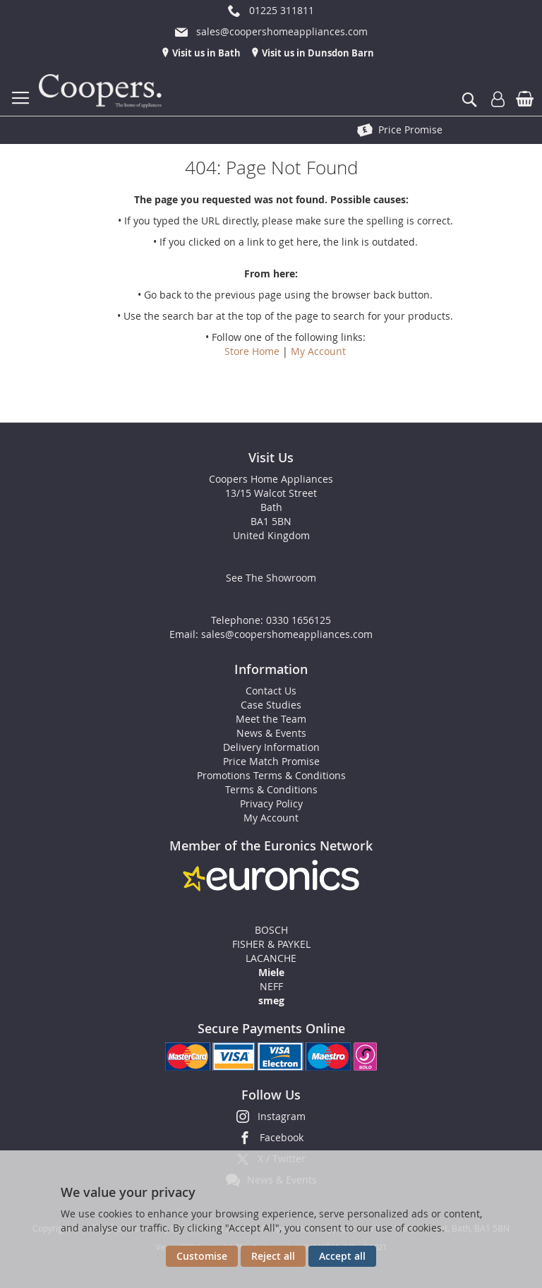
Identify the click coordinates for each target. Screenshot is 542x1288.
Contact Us (271, 690)
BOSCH (271, 930)
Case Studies (271, 704)
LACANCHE (271, 958)
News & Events (271, 733)
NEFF (271, 986)
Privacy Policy (271, 803)
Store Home (251, 351)
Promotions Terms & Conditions (271, 775)
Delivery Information (271, 747)
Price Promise (410, 129)
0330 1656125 (298, 620)
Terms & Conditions (271, 789)
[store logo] (102, 91)
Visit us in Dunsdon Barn (317, 53)
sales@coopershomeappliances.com (287, 634)
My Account (318, 351)
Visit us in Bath (205, 53)
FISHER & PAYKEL (271, 944)
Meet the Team (271, 719)
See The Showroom (271, 577)
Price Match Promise (271, 761)
